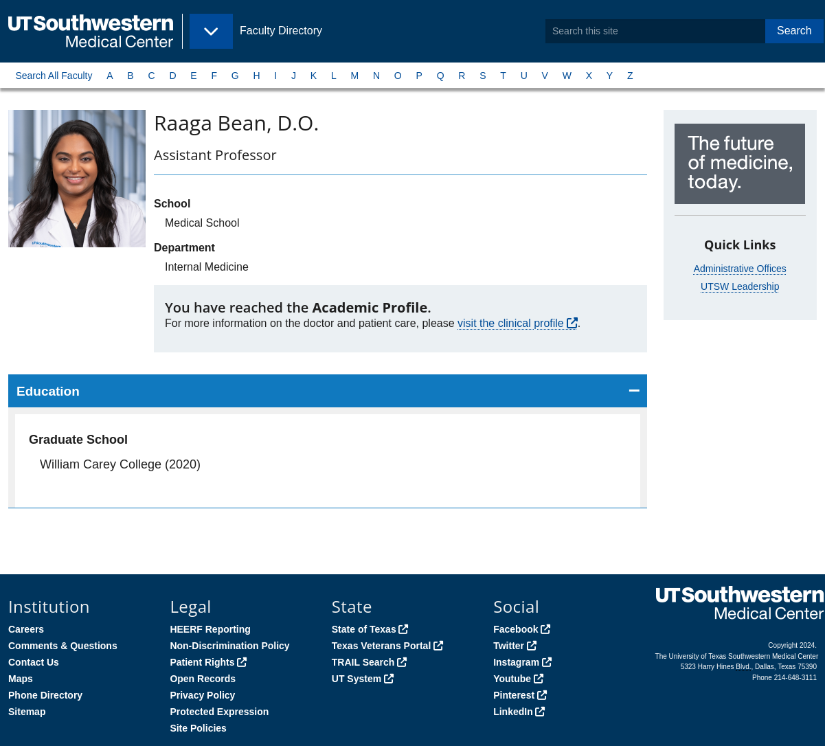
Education (48, 391)
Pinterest (513, 695)
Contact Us (33, 662)
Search (794, 30)
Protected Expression (219, 711)
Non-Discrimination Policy (229, 645)
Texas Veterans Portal (381, 645)
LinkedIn (513, 711)
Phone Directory (45, 695)
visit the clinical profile (510, 323)
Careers (26, 629)
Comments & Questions (62, 645)
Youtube (512, 678)
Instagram (516, 662)
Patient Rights (202, 662)
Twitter (508, 645)
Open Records (203, 678)
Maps (20, 678)
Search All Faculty (53, 75)
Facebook (515, 629)
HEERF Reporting (210, 629)
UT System (356, 678)
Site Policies (198, 728)
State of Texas (364, 629)
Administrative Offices (740, 268)
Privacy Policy (202, 695)
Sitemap (26, 711)
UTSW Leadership (740, 286)
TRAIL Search (363, 662)
